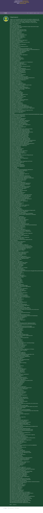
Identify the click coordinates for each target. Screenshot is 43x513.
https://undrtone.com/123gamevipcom (16, 98)
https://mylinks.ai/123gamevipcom (15, 351)
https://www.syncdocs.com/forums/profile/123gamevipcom (19, 105)
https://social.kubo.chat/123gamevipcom (16, 189)
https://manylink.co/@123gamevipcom (16, 408)
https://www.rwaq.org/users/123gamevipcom (17, 433)
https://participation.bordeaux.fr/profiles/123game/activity (19, 501)
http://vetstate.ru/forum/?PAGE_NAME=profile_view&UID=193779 (20, 308)
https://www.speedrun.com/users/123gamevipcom (18, 79)
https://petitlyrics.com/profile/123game (16, 243)
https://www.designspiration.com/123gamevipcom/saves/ (19, 46)
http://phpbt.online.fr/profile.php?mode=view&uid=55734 (19, 436)
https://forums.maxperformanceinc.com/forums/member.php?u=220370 (21, 430)
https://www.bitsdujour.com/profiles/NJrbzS (17, 343)
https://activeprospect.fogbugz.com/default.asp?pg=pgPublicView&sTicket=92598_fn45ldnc (24, 410)
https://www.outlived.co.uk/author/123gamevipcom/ (18, 253)
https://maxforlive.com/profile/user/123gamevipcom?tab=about (20, 451)
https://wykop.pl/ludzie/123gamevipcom (16, 281)
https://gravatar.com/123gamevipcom (16, 31)
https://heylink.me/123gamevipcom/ (15, 396)
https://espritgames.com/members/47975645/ (17, 485)
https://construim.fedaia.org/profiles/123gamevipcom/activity (19, 133)
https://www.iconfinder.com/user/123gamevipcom (18, 222)
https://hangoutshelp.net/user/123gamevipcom (17, 185)
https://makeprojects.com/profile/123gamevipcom (18, 353)
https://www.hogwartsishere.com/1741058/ (17, 277)
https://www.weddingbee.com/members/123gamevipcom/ (19, 295)
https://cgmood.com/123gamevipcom (16, 325)
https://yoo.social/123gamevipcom (15, 419)
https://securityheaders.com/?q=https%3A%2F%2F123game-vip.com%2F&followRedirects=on (25, 49)
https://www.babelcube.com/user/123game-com (17, 345)
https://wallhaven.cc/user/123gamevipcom (16, 82)
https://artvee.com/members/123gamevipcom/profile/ (18, 190)
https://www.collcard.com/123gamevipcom (16, 360)
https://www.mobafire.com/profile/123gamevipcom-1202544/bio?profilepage (22, 342)
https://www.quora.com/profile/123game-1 (16, 41)
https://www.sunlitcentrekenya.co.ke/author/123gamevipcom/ (19, 476)
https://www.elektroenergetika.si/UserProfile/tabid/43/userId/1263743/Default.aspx (23, 324)
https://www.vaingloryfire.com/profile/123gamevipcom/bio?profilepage (21, 471)
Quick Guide (27, 2)
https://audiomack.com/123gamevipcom (16, 318)
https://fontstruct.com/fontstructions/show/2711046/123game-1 (20, 492)
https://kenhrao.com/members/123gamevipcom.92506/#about (20, 184)
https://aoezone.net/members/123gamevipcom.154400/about (20, 458)
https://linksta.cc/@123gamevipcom (15, 236)
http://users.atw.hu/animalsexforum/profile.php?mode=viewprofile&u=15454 (22, 354)
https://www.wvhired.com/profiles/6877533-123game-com (19, 244)
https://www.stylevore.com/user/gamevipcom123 (17, 71)
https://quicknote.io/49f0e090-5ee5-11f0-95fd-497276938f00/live (20, 409)
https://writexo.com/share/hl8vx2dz (15, 278)
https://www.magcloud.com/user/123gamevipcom (18, 72)
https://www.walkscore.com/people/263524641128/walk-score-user (20, 245)
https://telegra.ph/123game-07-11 (15, 45)
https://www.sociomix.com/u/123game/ (16, 443)
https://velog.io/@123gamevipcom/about (16, 425)
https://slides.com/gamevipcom (15, 415)
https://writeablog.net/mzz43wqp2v (15, 67)
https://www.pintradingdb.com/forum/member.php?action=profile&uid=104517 (22, 327)
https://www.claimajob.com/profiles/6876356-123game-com (19, 173)
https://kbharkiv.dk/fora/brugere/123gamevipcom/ (18, 379)
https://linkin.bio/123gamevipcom (15, 39)
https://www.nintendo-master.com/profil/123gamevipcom (19, 99)
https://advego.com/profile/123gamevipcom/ (17, 100)
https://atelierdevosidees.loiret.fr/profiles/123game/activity (19, 398)
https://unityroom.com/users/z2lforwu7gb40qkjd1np (18, 438)
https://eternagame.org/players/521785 (16, 303)
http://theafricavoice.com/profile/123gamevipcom (18, 199)
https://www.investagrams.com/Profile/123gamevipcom (19, 123)
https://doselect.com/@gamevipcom (15, 287)
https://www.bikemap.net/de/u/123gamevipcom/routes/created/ (20, 478)
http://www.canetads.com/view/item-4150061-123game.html (19, 205)
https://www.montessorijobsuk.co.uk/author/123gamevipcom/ (20, 472)
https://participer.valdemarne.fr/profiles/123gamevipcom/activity (20, 138)
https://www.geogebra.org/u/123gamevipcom (17, 289)
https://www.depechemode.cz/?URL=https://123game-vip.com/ (20, 461)
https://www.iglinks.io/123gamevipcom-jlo (16, 427)
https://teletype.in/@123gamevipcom (16, 127)
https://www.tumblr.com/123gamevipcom (16, 125)
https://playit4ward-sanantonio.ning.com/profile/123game (19, 405)
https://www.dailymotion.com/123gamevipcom (17, 166)
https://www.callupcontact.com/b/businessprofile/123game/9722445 (21, 387)
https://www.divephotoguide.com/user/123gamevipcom (19, 150)
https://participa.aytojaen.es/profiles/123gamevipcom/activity (19, 359)
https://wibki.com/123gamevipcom (15, 59)
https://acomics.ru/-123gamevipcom (15, 117)
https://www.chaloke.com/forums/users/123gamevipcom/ (19, 158)
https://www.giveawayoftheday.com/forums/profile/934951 (19, 337)
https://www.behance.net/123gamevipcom (16, 57)
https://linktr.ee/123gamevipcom (15, 363)
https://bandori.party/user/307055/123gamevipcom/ (18, 122)
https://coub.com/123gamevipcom (15, 146)
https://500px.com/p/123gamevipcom (16, 32)
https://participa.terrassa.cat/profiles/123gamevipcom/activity (19, 50)
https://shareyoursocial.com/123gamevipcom (17, 440)
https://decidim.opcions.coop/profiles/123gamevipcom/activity (20, 499)
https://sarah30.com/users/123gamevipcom (17, 232)
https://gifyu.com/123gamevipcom (15, 101)
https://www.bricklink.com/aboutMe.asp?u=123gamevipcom (19, 374)
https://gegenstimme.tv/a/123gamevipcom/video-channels (19, 121)
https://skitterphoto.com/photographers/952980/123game (19, 423)
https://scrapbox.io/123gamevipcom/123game (17, 249)
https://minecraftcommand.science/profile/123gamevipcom (19, 420)
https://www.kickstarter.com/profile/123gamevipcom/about (19, 258)
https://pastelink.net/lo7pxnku (14, 215)
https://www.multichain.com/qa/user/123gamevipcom (18, 344)
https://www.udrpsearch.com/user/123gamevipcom (18, 126)
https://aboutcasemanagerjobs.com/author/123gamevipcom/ (19, 413)
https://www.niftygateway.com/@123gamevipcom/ (18, 68)
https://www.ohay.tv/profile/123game (16, 259)
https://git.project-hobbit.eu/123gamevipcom (17, 216)
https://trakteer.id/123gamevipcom (15, 160)
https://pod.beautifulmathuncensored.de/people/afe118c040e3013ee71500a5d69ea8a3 (24, 315)
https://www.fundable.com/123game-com (16, 333)
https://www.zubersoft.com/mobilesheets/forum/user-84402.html (20, 422)
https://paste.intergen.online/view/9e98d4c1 (17, 268)
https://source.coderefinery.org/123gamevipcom (17, 269)
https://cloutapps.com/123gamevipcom (16, 486)
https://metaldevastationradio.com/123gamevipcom (18, 188)
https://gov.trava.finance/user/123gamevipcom (17, 463)
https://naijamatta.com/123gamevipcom (16, 358)
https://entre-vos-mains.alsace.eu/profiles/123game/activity (19, 142)
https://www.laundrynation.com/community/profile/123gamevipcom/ (21, 198)
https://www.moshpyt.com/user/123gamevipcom (17, 229)
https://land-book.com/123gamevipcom (16, 431)
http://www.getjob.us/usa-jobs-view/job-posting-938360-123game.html (21, 233)
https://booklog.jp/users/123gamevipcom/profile (17, 70)
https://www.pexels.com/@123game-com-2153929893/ (18, 267)
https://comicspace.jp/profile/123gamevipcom (17, 238)
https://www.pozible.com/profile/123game (16, 95)
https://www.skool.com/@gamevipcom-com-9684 (18, 96)
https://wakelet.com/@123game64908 (16, 149)
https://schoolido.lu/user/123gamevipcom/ (16, 282)
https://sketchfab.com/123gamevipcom (16, 191)
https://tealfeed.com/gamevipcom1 (15, 283)
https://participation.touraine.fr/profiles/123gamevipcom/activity (20, 139)
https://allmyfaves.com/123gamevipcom (16, 38)
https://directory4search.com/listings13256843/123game (19, 285)
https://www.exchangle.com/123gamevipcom (17, 63)
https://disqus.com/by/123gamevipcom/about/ (17, 151)
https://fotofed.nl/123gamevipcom (15, 366)
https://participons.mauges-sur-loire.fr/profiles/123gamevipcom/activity (21, 128)
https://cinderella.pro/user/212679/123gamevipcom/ (18, 276)
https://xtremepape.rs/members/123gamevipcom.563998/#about (20, 257)
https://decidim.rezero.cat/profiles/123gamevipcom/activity (19, 495)
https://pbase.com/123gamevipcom (15, 147)
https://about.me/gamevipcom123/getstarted (17, 35)
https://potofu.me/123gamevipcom (15, 338)
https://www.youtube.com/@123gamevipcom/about (18, 29)
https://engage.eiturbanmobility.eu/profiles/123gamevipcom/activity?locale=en (22, 77)
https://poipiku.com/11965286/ (15, 260)
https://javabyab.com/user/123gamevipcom (17, 365)
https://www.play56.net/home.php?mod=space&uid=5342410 (19, 144)
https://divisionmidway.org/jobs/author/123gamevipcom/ (19, 200)
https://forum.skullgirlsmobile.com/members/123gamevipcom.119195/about (22, 349)
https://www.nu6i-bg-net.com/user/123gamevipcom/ (18, 482)
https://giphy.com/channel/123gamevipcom (17, 399)
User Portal (22, 2)
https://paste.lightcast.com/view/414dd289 (16, 265)
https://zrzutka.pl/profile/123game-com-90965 (17, 89)
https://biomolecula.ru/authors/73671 (16, 291)
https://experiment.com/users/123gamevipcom (17, 172)
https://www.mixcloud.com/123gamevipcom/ (17, 400)
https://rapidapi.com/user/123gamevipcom (16, 75)
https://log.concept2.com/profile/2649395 (16, 311)
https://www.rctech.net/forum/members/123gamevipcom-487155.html (21, 161)
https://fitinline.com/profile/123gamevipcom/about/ (18, 263)
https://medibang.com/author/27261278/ (16, 453)
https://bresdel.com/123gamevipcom (16, 73)
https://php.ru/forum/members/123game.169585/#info (18, 350)
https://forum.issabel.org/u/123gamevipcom (17, 284)
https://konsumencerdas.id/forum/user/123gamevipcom (19, 288)
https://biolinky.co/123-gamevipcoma (16, 448)
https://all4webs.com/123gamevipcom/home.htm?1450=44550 (20, 42)
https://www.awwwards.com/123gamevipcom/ (17, 317)
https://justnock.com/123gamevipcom (16, 181)
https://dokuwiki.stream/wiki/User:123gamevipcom (18, 212)
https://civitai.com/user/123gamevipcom (16, 102)
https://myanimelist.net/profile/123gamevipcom (17, 165)
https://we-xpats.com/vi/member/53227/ (16, 348)
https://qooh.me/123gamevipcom (15, 373)
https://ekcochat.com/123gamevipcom (16, 455)
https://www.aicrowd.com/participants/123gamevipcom (18, 170)
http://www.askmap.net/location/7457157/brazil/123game (19, 76)
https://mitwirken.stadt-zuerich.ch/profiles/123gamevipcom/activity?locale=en (22, 143)
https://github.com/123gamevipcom (15, 361)
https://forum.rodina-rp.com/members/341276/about (18, 480)
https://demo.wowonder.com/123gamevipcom (17, 357)
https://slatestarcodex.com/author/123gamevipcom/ (18, 152)
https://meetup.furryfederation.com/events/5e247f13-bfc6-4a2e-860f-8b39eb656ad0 (23, 224)
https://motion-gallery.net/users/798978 (16, 336)
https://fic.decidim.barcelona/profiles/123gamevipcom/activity (19, 129)
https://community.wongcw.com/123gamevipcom (18, 435)
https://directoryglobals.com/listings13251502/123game (19, 294)
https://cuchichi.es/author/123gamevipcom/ (17, 193)
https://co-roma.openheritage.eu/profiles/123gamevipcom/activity (20, 500)
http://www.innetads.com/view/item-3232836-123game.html (19, 197)
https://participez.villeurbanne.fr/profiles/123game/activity (19, 136)
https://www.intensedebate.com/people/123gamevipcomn (19, 87)
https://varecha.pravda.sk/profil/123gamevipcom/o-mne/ (19, 94)
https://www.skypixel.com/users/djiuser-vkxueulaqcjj (18, 362)
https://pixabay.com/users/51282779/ (16, 81)
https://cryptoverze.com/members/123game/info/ (18, 416)
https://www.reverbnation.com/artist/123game (17, 86)
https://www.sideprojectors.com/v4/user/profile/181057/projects (20, 312)
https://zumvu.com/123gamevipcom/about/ (17, 148)
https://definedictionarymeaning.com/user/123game (18, 391)
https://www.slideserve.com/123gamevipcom (17, 58)
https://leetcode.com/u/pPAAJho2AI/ (15, 376)
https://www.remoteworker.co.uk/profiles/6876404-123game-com (20, 195)
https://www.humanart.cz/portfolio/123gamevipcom (18, 368)
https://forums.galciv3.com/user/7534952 (16, 456)
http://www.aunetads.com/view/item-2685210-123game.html (19, 237)
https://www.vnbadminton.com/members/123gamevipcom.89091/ (20, 196)
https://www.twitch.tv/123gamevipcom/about (17, 33)
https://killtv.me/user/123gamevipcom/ (16, 460)
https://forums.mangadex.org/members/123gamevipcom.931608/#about (21, 213)
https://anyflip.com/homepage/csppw (16, 331)
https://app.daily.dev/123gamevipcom (16, 411)
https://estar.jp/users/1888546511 (15, 444)
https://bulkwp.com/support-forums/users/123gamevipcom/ (19, 235)
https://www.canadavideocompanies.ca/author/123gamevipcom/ (20, 124)
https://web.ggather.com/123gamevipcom (16, 103)
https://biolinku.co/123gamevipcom (15, 163)
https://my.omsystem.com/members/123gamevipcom (18, 145)
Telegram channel (22, 3)
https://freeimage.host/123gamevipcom (16, 261)
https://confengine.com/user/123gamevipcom (17, 52)
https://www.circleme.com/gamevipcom (16, 487)
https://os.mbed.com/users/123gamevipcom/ (17, 382)
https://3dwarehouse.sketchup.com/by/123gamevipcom (19, 54)
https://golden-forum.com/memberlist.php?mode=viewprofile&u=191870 (21, 429)
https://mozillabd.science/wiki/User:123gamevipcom (18, 386)
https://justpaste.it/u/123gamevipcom (16, 53)
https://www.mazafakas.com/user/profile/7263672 (18, 462)
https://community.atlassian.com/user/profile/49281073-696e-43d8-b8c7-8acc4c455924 (24, 406)
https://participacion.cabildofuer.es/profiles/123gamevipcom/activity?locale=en (22, 496)
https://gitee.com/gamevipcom (15, 43)
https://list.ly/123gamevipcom (14, 168)
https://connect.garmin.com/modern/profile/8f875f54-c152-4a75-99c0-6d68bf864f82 (23, 445)
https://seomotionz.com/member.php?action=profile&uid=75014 (20, 432)
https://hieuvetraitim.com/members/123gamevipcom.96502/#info (20, 479)
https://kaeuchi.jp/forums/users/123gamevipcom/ (18, 241)
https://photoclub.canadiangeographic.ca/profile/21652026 (19, 334)
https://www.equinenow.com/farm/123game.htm (17, 352)
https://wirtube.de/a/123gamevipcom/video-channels (18, 178)
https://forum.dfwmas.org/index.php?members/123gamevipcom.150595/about (22, 469)
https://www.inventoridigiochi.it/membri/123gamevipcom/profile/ (20, 428)
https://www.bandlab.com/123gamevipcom (16, 375)
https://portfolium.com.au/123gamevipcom (16, 341)
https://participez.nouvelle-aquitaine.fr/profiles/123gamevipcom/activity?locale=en (23, 140)
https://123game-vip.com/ (17, 23)
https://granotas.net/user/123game (15, 273)
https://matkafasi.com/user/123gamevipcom (17, 174)
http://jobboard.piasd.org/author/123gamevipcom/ (18, 118)
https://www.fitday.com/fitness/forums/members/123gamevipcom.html (21, 335)
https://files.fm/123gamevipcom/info (15, 91)
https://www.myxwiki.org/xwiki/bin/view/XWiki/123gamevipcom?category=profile (22, 210)
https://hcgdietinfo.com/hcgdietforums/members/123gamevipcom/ (20, 231)
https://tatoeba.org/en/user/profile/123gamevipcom (18, 51)
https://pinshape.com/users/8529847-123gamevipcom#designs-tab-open (21, 154)
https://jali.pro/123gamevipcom (15, 90)
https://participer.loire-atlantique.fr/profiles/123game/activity (19, 135)
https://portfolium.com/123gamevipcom (16, 339)
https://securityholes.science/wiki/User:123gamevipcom (18, 474)
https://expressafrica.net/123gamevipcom (16, 464)
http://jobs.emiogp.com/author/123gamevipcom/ (17, 319)
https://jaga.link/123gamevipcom (15, 55)
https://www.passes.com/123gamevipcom (16, 112)
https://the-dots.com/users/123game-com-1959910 (18, 206)
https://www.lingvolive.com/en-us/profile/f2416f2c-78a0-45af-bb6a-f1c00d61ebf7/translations (25, 481)
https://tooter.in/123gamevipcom (15, 207)
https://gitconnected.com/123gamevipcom (16, 491)
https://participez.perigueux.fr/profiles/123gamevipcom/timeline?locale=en (21, 493)
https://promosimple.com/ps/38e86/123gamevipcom (18, 64)
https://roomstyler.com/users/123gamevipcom (17, 381)
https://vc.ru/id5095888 (13, 167)
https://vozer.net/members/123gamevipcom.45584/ (18, 220)
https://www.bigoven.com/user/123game (16, 93)
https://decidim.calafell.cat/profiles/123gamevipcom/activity (19, 137)
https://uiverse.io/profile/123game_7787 (16, 477)
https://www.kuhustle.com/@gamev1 (16, 488)
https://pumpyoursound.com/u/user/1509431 (17, 390)
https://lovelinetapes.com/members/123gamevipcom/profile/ (19, 223)
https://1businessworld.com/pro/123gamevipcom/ (18, 221)
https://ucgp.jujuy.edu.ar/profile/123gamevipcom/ (17, 182)
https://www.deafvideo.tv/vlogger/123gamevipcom (18, 217)
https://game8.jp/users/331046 (15, 320)
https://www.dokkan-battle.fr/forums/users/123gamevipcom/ (19, 187)
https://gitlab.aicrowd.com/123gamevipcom (17, 171)
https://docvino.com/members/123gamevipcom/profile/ (19, 401)
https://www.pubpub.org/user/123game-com (17, 162)
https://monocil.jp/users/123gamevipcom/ (16, 412)
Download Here (25, 0)
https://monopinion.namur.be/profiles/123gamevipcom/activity (20, 130)
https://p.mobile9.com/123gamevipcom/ (16, 209)
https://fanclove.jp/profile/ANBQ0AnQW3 (16, 293)
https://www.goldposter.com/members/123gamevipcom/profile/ (20, 66)
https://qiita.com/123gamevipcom (15, 47)
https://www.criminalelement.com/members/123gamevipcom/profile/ (21, 194)
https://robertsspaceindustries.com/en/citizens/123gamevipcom (20, 230)
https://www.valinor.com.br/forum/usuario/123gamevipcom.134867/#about (22, 177)
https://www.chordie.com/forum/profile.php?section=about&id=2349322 (21, 380)
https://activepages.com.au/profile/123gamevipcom (18, 290)
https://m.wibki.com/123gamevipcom (16, 208)
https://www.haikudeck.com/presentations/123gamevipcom (19, 459)
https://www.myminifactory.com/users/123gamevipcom (19, 388)
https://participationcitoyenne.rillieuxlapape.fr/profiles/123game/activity (21, 141)
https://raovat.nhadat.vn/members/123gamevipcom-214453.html (20, 186)
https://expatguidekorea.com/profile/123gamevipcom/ (18, 302)
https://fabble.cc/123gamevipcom (15, 201)
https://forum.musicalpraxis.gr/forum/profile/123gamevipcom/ (20, 305)
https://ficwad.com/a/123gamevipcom (16, 279)
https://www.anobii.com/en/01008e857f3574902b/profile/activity (20, 424)
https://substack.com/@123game (15, 414)
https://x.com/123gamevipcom (15, 28)
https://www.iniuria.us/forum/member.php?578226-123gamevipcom (20, 247)
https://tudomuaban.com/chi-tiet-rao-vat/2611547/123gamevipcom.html (21, 110)
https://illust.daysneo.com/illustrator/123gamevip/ (18, 484)
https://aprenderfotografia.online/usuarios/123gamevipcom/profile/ (20, 176)
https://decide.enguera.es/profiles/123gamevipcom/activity (19, 134)
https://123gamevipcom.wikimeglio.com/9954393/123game (19, 355)
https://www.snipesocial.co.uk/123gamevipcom (17, 119)
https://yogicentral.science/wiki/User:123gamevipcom (18, 475)
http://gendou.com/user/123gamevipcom (16, 242)
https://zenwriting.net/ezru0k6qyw (15, 159)
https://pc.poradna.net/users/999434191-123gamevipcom (19, 211)
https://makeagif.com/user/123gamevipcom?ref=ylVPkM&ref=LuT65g (21, 48)
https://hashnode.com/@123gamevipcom (16, 92)
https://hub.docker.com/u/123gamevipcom (16, 97)
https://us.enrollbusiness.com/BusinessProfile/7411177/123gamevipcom (21, 62)
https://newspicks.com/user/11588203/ (16, 332)
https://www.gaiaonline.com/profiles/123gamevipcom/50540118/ (20, 69)
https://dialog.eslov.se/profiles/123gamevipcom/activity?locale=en (20, 497)
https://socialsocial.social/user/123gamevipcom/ (17, 450)
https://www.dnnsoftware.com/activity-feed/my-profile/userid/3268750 (21, 457)
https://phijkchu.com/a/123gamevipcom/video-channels (18, 262)
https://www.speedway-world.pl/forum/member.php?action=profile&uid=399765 (22, 437)
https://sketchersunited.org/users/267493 (16, 483)
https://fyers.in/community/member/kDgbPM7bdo (18, 248)
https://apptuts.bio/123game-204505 (15, 297)
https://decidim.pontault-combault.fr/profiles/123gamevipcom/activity (21, 498)
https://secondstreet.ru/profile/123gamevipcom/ (17, 115)
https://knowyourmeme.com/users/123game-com (18, 467)
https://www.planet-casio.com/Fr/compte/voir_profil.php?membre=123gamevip (22, 434)
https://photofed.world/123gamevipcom (16, 367)
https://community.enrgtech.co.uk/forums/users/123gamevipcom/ (20, 286)
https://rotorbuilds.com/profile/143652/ (16, 255)
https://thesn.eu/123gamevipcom (15, 364)
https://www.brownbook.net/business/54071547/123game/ (19, 78)
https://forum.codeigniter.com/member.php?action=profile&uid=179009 (21, 246)
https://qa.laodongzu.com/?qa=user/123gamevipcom (18, 104)
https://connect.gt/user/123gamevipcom (16, 389)
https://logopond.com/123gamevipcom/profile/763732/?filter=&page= (21, 326)
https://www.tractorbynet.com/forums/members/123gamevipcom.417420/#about (23, 214)
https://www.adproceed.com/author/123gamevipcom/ (18, 316)
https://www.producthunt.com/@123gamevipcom (17, 111)
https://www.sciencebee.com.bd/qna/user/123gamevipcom (19, 219)
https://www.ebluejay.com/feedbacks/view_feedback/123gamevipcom (21, 106)
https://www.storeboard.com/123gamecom (17, 157)
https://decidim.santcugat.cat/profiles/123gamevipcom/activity (20, 494)
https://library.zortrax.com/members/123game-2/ (17, 392)
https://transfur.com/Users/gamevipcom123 (17, 202)
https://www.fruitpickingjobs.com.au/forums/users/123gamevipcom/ (20, 439)
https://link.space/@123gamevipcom (15, 385)
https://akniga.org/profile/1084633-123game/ (17, 234)
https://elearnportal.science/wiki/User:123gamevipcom (18, 473)
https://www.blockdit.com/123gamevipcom (16, 330)
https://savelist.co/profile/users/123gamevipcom (17, 192)
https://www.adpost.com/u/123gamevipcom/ (17, 306)
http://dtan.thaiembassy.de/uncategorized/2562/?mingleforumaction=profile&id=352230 (24, 426)
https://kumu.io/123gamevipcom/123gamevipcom (18, 74)
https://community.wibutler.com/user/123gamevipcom (18, 421)
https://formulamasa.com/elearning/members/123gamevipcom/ (20, 296)
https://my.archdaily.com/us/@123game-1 (16, 329)
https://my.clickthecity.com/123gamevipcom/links (17, 218)
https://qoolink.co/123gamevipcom (15, 80)
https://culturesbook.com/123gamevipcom (16, 402)
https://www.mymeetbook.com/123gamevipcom (17, 116)
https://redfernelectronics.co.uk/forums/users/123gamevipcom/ (20, 175)
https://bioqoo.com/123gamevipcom (15, 65)
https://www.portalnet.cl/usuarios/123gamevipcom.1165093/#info (20, 468)
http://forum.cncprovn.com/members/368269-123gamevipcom (20, 120)
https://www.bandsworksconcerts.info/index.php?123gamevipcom (20, 183)
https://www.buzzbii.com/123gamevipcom (16, 328)
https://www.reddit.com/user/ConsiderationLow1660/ (18, 34)
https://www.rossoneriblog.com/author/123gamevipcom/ (19, 378)
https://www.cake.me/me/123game (15, 153)
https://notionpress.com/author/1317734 (16, 449)
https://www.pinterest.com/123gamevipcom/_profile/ (18, 30)
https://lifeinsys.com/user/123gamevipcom (16, 264)
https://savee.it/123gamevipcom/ (15, 321)
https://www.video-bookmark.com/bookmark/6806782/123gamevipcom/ (21, 169)
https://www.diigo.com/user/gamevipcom (16, 383)
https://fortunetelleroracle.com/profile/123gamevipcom (18, 292)
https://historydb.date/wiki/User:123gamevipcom (17, 372)
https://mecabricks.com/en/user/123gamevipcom (17, 454)
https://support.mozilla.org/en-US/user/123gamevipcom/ (19, 397)
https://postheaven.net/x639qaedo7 (15, 56)
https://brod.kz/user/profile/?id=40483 (16, 446)
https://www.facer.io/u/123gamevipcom (16, 340)
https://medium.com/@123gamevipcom (16, 384)
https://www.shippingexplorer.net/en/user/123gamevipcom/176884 (20, 452)
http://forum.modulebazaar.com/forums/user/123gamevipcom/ (20, 356)
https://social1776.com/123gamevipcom (16, 301)
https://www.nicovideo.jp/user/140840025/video (17, 225)
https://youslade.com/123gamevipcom (16, 266)
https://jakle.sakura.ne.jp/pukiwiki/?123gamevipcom (18, 470)
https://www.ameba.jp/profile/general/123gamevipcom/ (18, 40)
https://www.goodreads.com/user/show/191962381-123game (19, 307)
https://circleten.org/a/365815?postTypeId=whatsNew (18, 304)
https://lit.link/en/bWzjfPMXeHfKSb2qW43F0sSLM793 (18, 377)
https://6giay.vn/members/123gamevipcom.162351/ (18, 254)
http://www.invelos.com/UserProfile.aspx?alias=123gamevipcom (20, 88)
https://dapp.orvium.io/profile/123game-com (17, 272)
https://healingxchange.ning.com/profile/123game (18, 407)
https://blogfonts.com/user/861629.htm (16, 271)
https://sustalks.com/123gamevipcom (16, 300)
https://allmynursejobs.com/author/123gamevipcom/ (18, 256)
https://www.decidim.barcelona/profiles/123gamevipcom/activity (20, 502)
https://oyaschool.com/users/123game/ (16, 280)
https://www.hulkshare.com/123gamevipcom (17, 164)
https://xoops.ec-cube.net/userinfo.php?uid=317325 (18, 447)
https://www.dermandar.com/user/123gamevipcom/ (18, 44)
